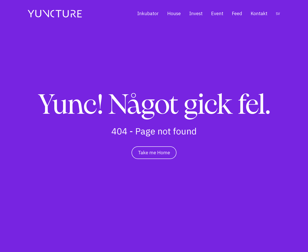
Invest (196, 13)
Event (217, 13)
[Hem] (54, 13)
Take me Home (154, 152)
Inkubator (148, 13)
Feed (237, 13)
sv (278, 14)
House (174, 13)
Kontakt (259, 13)
